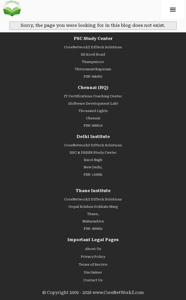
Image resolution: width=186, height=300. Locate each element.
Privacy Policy (93, 257)
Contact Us (93, 280)
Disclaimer (93, 272)
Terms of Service (93, 264)
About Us (93, 249)
